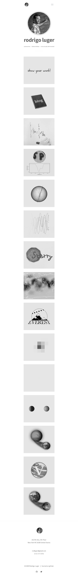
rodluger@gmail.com (39, 551)
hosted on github (48, 566)
